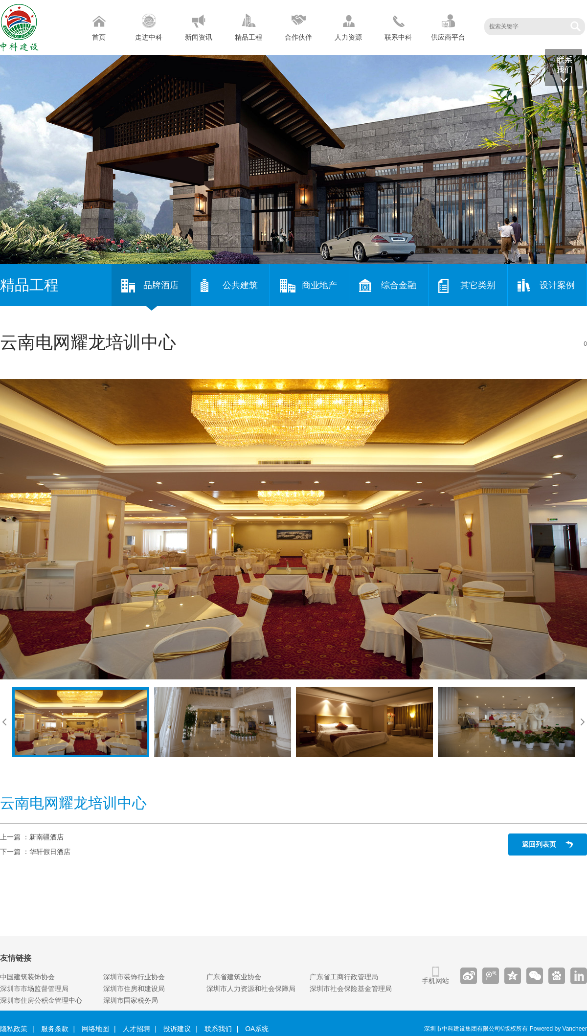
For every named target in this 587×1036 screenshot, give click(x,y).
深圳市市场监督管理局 (34, 988)
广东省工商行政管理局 (344, 977)
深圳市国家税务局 (130, 1000)
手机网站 (435, 976)
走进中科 (148, 20)
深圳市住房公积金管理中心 (41, 1000)
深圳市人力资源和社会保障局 (250, 988)
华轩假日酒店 (49, 852)
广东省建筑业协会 (233, 977)
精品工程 (248, 20)
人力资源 (348, 20)
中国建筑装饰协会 (27, 977)
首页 (98, 20)
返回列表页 (539, 844)
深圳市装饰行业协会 (134, 977)
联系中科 (398, 20)
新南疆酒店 (46, 837)
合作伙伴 (298, 20)
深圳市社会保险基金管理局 (351, 988)
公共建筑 (229, 285)
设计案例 (546, 285)
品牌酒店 (150, 286)
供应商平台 (448, 20)
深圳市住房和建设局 (134, 988)
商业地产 (308, 286)
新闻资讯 (198, 20)
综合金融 (387, 285)
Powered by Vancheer (558, 1028)
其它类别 (467, 286)
